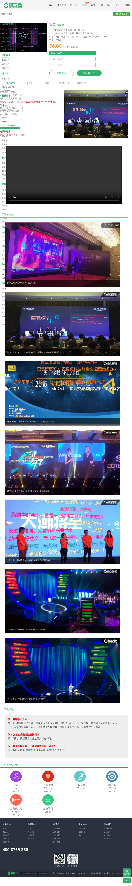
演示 (109, 5)
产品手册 (28, 82)
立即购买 (61, 73)
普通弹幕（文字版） (70, 36)
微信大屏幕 (12, 5)
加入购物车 (89, 73)
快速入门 (64, 82)
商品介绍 (11, 83)
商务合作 (56, 832)
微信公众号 (108, 828)
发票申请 (6, 842)
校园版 (127, 5)
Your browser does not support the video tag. (64, 175)
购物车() (121, 14)
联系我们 (57, 824)
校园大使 (56, 838)
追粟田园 (82, 832)
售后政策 (6, 832)
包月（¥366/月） (58, 59)
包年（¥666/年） (58, 65)
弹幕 (10, 13)
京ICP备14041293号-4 (61, 873)
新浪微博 (107, 832)
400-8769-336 (15, 849)
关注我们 (108, 824)
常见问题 (31, 838)
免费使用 (61, 5)
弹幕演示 (61, 25)
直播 (85, 4)
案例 (93, 5)
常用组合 (74, 5)
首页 (51, 5)
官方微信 (107, 835)
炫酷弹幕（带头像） (92, 36)
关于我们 (56, 828)
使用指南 (32, 824)
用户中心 (6, 828)
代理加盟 (56, 835)
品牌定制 (6, 838)
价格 (101, 5)
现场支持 (6, 835)
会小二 (81, 835)
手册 (117, 5)
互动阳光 (82, 828)
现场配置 (82, 82)
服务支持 (7, 824)
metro (44, 101)
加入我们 (56, 842)
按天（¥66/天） (57, 53)
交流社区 (107, 838)
